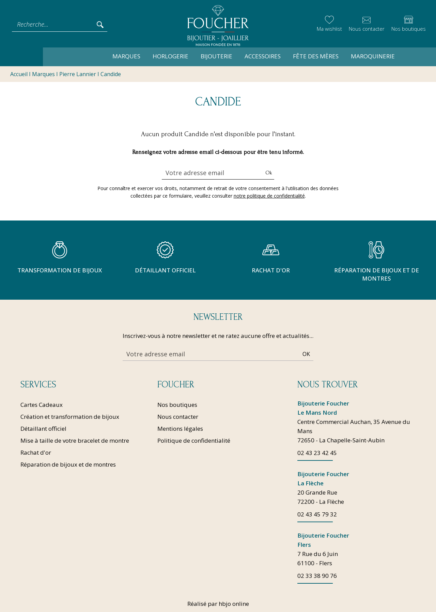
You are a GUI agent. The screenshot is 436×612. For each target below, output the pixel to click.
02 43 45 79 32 (317, 514)
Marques (91, 56)
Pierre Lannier (77, 74)
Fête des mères (280, 56)
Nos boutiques (177, 405)
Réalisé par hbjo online (218, 604)
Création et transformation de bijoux (69, 417)
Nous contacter (177, 417)
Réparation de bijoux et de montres (68, 464)
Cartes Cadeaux (41, 405)
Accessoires (227, 56)
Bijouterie (181, 56)
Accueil (19, 74)
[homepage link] (218, 24)
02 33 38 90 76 (317, 576)
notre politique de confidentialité (269, 196)
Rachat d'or (35, 452)
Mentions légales (180, 428)
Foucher (175, 385)
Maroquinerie (337, 56)
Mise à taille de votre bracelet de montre (74, 440)
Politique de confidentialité (193, 440)
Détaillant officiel (43, 428)
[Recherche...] (54, 24)
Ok (268, 173)
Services (38, 385)
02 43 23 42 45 (317, 453)
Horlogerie (135, 56)
